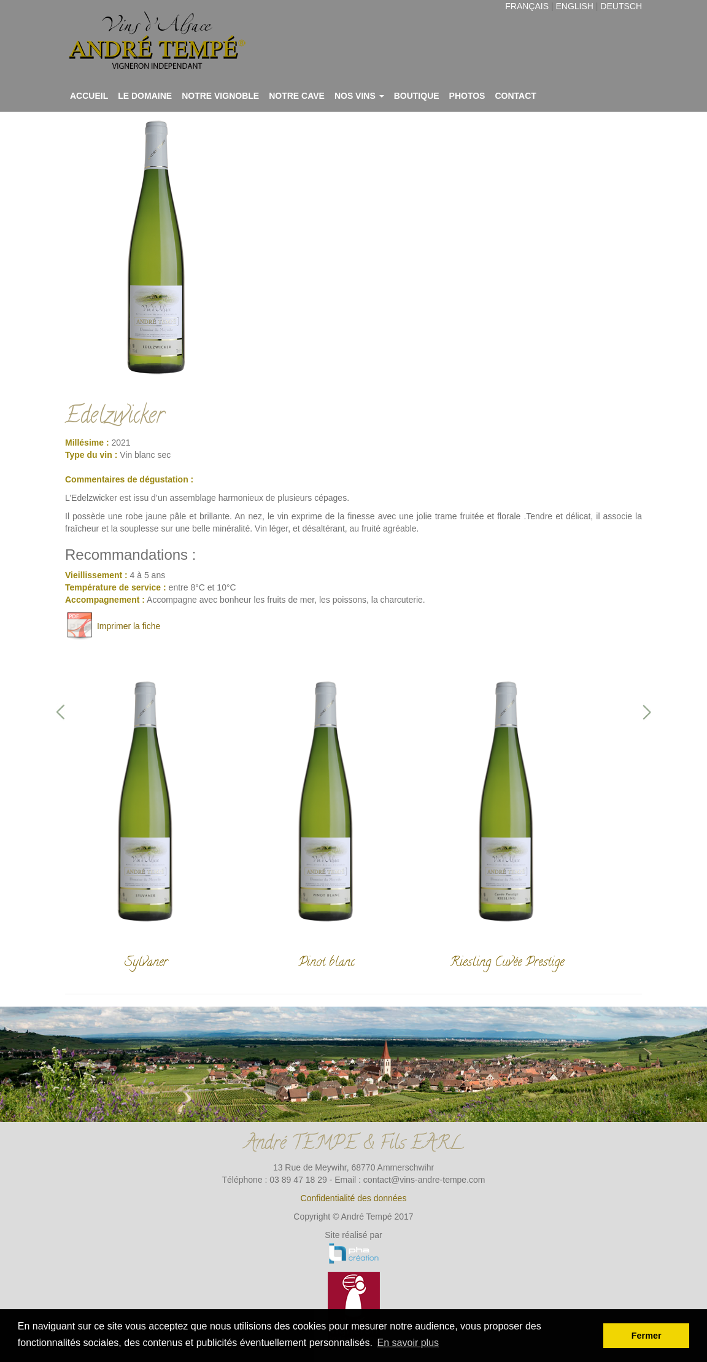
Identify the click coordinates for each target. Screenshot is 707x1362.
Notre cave (297, 96)
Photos (467, 96)
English (574, 6)
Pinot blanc (326, 963)
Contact (515, 96)
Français (527, 6)
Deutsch (621, 6)
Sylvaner (146, 963)
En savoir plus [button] (408, 1342)
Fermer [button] (647, 1336)
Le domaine (145, 96)
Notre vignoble (220, 96)
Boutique (416, 96)
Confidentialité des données (354, 1198)
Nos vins (359, 96)
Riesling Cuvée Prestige (507, 963)
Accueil (89, 96)
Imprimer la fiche (112, 626)
